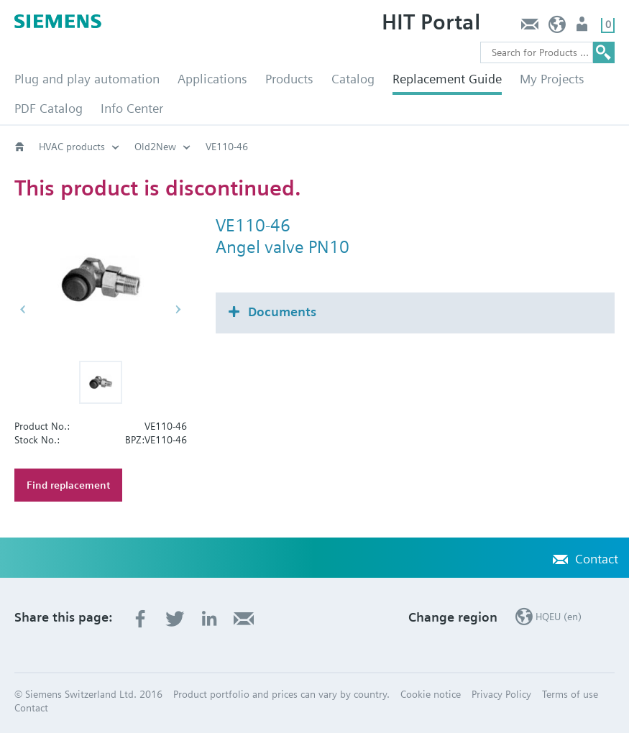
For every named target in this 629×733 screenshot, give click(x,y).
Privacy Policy (501, 694)
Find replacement (68, 485)
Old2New (155, 146)
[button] (100, 382)
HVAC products (72, 146)
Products (289, 78)
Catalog (353, 78)
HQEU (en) (557, 27)
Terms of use (570, 694)
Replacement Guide (447, 78)
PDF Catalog (48, 108)
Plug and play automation (87, 78)
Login (583, 27)
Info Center (132, 108)
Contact (529, 27)
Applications (212, 78)
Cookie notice (430, 694)
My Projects (552, 78)
